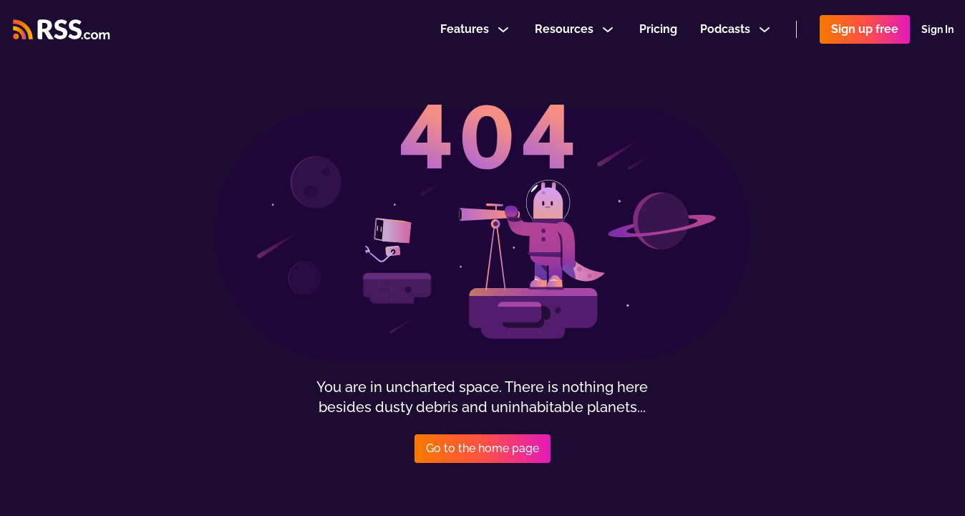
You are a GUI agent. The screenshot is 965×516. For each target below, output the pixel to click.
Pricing (658, 31)
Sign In (937, 31)
